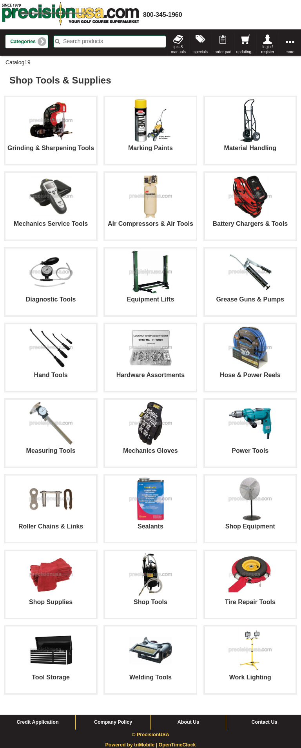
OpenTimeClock (177, 745)
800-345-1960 (162, 14)
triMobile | (146, 745)
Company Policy (113, 722)
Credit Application (37, 722)
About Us (188, 722)
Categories (23, 41)
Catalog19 (18, 62)
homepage (70, 14)
